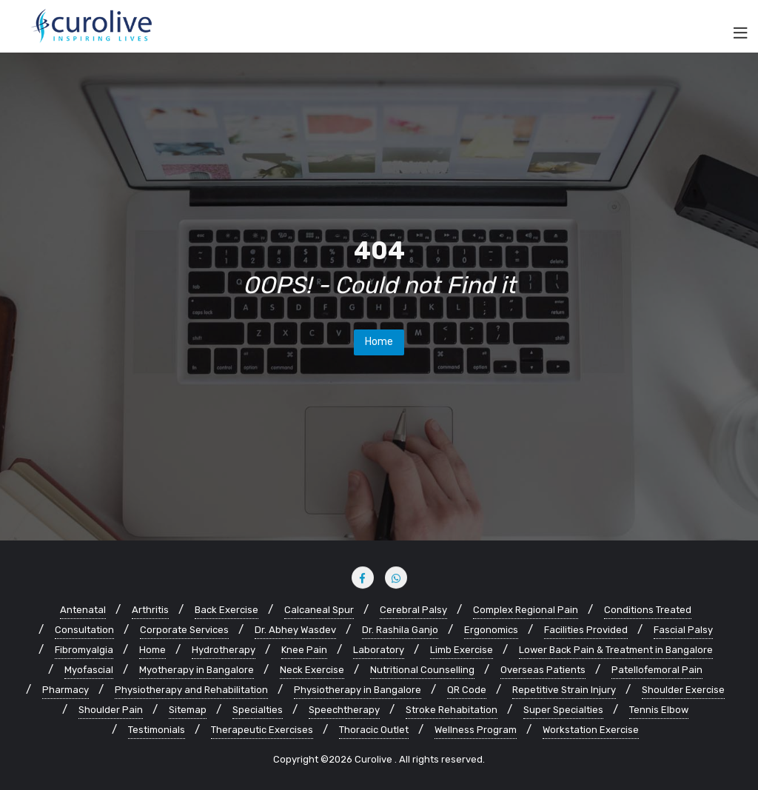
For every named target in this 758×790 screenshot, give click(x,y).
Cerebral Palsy (413, 609)
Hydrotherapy (223, 649)
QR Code (466, 689)
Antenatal (83, 609)
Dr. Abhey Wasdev (295, 629)
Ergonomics (491, 629)
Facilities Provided (586, 629)
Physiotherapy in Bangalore (357, 689)
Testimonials (156, 729)
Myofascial (88, 669)
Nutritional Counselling (422, 669)
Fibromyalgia (84, 649)
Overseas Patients (543, 669)
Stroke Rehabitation (451, 709)
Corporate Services (184, 629)
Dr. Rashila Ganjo (400, 629)
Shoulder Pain (110, 709)
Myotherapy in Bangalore (196, 669)
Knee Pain (304, 649)
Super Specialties (563, 709)
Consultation (84, 629)
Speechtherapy (344, 709)
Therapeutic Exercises (262, 729)
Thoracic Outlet (374, 729)
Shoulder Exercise (683, 689)
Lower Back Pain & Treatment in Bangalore (616, 649)
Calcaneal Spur (319, 609)
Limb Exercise (461, 649)
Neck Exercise (312, 669)
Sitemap (188, 709)
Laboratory (378, 649)
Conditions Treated (647, 609)
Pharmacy (65, 689)
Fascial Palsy (683, 629)
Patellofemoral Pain (656, 669)
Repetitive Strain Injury (564, 689)
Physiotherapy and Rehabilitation (191, 689)
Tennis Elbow (658, 709)
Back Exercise (226, 609)
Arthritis (150, 609)
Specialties (257, 709)
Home (379, 341)
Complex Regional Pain (525, 609)
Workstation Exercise (591, 729)
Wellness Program (476, 729)
